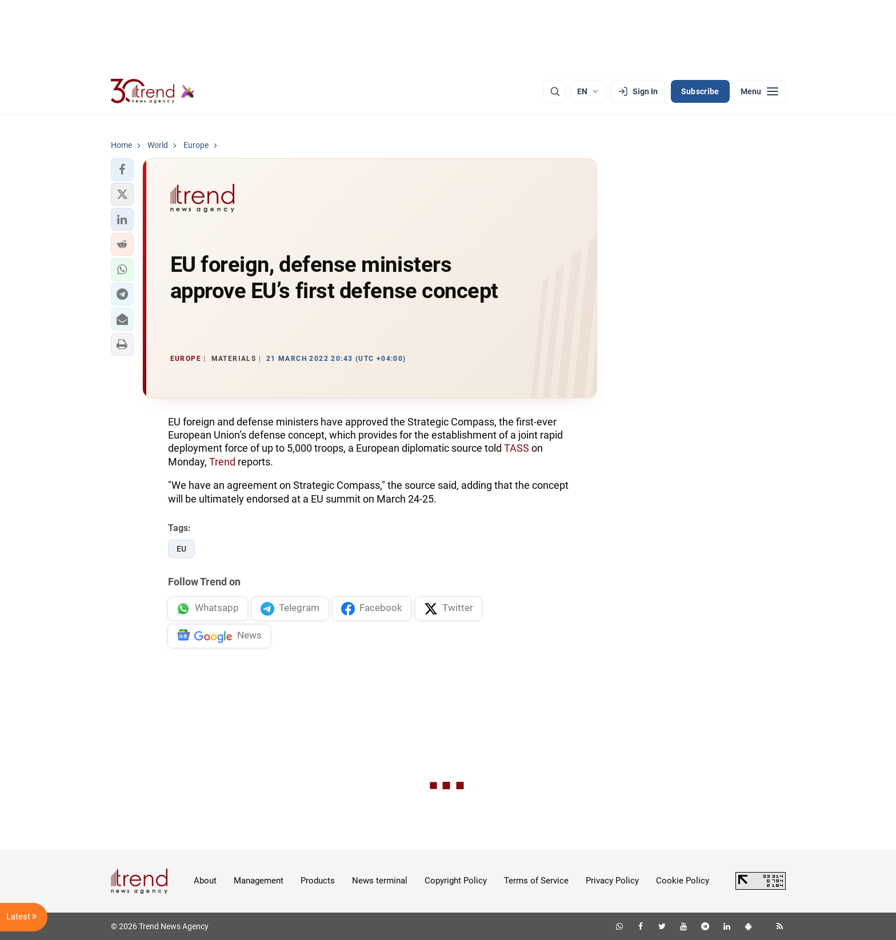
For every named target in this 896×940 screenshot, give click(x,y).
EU (181, 548)
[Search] (554, 91)
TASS (516, 448)
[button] (122, 169)
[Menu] (759, 91)
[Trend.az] (153, 91)
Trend (222, 462)
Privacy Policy (612, 880)
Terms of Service (536, 880)
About (205, 880)
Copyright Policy (456, 880)
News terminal (379, 880)
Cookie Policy (682, 880)
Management (258, 880)
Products (318, 880)
